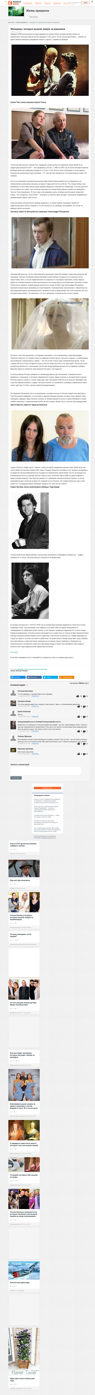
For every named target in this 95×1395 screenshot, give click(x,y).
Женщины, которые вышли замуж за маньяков (45, 22)
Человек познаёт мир (16, 1388)
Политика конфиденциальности (45, 838)
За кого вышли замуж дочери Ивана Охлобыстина (23, 1004)
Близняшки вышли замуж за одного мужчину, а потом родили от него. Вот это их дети (24, 1106)
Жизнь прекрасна (37, 10)
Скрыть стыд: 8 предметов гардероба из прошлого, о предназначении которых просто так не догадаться (47, 800)
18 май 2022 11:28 (24, 743)
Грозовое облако (24, 701)
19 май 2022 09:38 (24, 754)
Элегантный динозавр (19, 1282)
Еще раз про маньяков (20, 880)
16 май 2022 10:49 (24, 716)
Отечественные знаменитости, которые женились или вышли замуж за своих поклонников (23, 1214)
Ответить (35, 696)
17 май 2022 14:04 (24, 731)
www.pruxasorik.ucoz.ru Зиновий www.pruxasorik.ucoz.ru (39, 722)
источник (14, 652)
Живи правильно (15, 1065)
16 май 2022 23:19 (24, 706)
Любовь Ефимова (25, 736)
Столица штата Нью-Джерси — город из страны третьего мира (46, 816)
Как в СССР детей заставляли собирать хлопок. (23, 845)
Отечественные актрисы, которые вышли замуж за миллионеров (21, 917)
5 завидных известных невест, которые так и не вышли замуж (24, 1144)
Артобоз (12, 854)
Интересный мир (15, 927)
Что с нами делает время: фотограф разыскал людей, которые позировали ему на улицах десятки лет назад (47, 829)
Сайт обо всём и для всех (17, 1116)
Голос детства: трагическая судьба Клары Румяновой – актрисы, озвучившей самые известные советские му (46, 808)
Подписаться (47, 788)
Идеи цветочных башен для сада (22, 1379)
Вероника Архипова (25, 749)
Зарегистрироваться (74, 3)
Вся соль (11, 22)
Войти (85, 3)
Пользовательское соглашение (44, 836)
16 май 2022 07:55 (24, 696)
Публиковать (16, 778)
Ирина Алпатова (24, 711)
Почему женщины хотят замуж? (21, 935)
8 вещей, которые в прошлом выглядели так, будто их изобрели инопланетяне (46, 822)
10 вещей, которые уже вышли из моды (24, 1176)
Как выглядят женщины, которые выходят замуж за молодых (22, 1055)
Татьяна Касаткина (25, 691)
